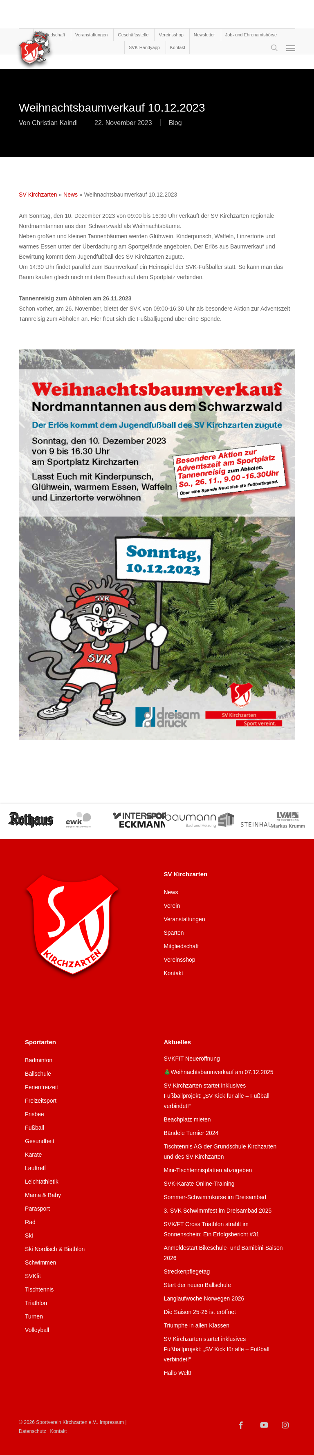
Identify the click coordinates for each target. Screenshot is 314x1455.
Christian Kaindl (55, 122)
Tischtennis (39, 1289)
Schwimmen (40, 1262)
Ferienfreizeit (41, 1087)
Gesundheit (39, 1141)
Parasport (37, 1208)
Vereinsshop (179, 959)
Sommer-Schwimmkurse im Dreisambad (215, 1197)
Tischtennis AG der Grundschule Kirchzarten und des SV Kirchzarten (220, 1151)
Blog (175, 122)
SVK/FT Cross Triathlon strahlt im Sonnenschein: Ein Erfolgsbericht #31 (211, 1229)
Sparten (174, 932)
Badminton (38, 1060)
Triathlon (36, 1303)
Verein (172, 905)
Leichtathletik (41, 1181)
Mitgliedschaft (181, 946)
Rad (30, 1222)
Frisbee (34, 1114)
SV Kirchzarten (38, 194)
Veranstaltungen (184, 919)
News (70, 194)
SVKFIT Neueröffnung (192, 1058)
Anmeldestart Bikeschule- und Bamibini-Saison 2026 (223, 1253)
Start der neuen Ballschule (197, 1285)
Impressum (112, 1422)
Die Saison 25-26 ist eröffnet (200, 1312)
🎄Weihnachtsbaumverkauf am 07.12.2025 (218, 1072)
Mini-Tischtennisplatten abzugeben (208, 1170)
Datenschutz (32, 1431)
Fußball (34, 1127)
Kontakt (173, 973)
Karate (33, 1154)
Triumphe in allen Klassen (196, 1325)
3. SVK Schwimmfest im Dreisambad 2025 (217, 1210)
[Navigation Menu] (290, 48)
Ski (29, 1235)
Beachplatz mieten (187, 1119)
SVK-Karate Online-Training (199, 1183)
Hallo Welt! (177, 1373)
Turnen (34, 1316)
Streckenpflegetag (187, 1271)
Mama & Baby (43, 1195)
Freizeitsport (40, 1100)
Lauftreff (35, 1168)
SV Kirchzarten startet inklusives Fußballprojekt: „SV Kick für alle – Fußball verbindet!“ (216, 1095)
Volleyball (37, 1330)
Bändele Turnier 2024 (191, 1133)
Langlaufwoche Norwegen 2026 (204, 1298)
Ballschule (38, 1073)
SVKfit (33, 1276)
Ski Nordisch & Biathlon (55, 1249)
